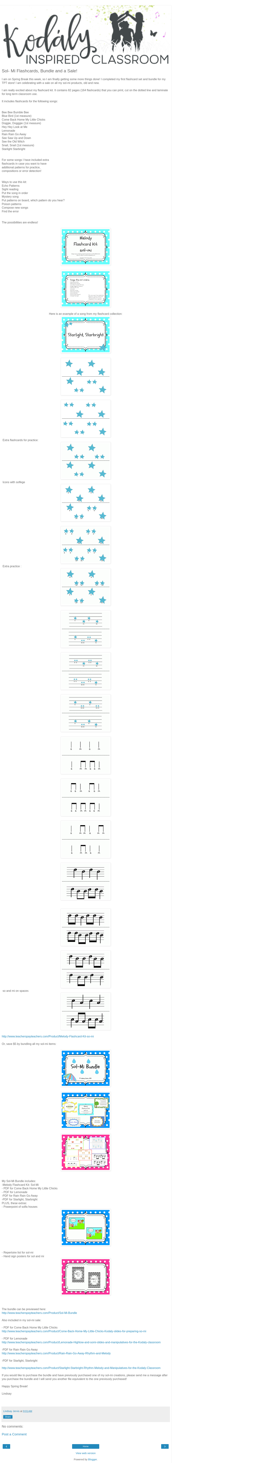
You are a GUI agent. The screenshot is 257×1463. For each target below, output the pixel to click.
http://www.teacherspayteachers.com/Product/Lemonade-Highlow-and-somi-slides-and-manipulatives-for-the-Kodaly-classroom (81, 1342)
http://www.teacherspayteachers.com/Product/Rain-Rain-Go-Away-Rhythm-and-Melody (56, 1353)
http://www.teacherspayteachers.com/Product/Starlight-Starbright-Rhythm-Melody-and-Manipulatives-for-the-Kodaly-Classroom (81, 1367)
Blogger (92, 1459)
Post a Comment (14, 1434)
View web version (86, 1453)
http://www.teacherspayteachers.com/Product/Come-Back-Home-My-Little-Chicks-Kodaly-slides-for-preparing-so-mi (74, 1331)
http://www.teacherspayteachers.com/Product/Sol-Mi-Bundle (39, 1312)
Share (8, 1417)
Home (86, 1446)
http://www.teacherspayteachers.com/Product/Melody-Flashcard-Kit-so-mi (48, 1036)
